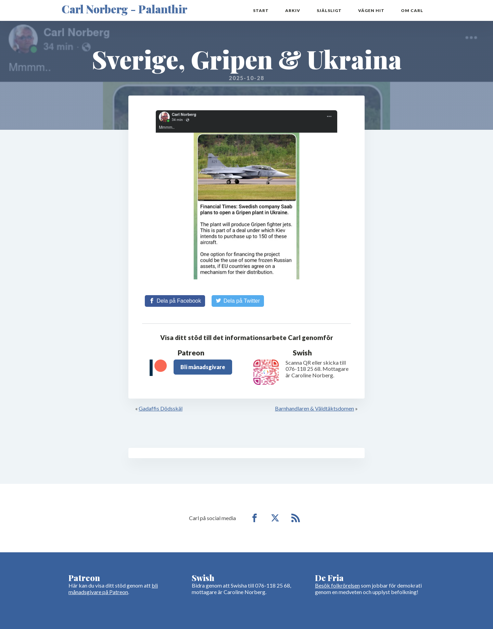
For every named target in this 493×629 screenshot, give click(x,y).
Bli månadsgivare (202, 367)
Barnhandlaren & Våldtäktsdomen (314, 408)
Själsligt (329, 10)
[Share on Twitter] (238, 301)
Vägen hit (371, 10)
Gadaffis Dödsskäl (160, 408)
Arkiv (292, 10)
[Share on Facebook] (175, 301)
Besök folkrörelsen (337, 585)
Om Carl (412, 10)
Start (261, 10)
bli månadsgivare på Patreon (113, 588)
